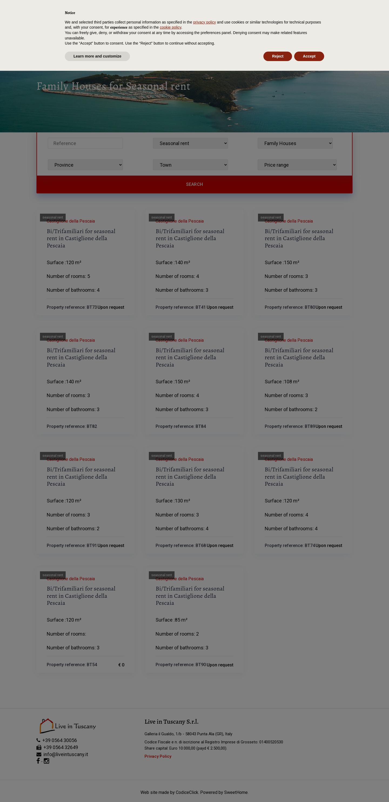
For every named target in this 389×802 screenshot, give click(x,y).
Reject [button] (277, 787)
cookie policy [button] (170, 758)
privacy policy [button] (204, 753)
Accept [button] (309, 787)
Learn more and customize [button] (97, 787)
